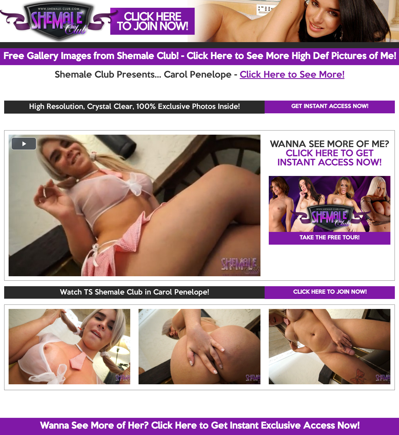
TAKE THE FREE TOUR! (329, 238)
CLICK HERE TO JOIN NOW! (330, 292)
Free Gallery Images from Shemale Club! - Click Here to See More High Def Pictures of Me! (199, 56)
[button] (23, 143)
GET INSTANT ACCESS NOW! (329, 106)
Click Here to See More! (292, 75)
